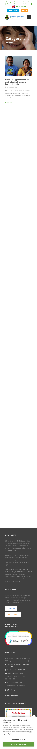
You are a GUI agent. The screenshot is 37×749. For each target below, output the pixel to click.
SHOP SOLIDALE (13, 615)
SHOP (24, 10)
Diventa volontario (13, 4)
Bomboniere (27, 2)
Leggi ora (8, 102)
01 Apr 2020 (10, 87)
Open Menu (29, 17)
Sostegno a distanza (13, 2)
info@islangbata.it (17, 673)
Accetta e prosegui (18, 744)
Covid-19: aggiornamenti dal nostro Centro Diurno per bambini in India (17, 82)
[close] (34, 716)
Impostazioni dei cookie (18, 739)
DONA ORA (13, 10)
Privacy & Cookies (11, 695)
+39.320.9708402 (19, 670)
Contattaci (26, 4)
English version (19, 6)
